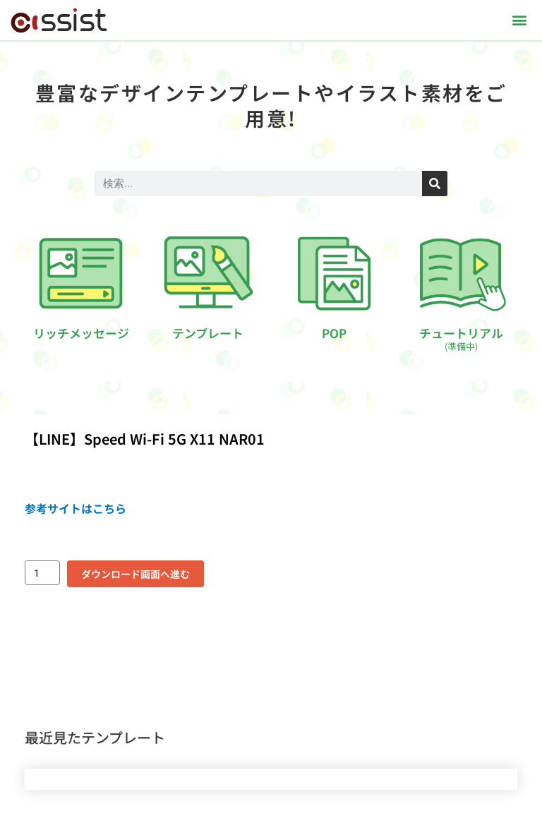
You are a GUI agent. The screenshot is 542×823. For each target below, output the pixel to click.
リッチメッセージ (81, 333)
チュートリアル (461, 338)
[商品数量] (42, 572)
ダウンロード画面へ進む (135, 574)
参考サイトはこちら (75, 508)
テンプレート (207, 333)
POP (334, 333)
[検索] (434, 183)
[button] (519, 20)
